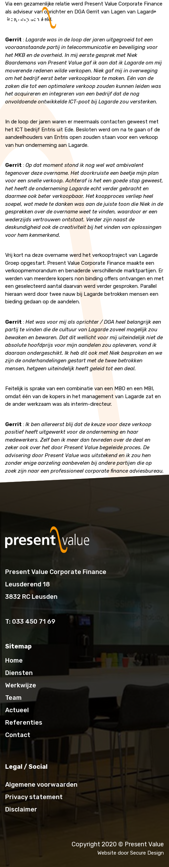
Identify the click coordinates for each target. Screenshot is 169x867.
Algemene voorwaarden (41, 784)
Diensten (19, 673)
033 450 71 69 (33, 621)
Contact (17, 735)
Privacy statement (34, 797)
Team (13, 698)
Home (14, 660)
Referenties (23, 722)
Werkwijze (20, 685)
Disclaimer (21, 809)
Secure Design (147, 853)
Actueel (17, 710)
